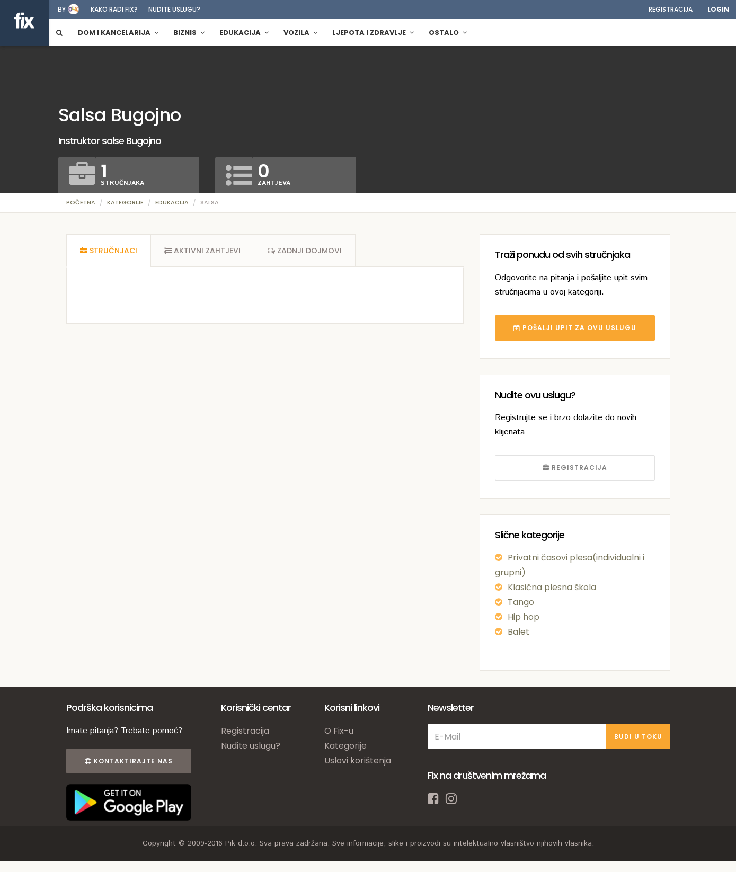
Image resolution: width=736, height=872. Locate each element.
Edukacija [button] (244, 33)
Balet (518, 632)
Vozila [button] (300, 33)
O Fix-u (338, 731)
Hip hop (523, 617)
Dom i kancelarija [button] (118, 33)
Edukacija (172, 202)
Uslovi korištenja (357, 760)
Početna (80, 202)
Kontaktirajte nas (129, 761)
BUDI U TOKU (638, 736)
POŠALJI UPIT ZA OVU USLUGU (574, 327)
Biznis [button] (189, 33)
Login (718, 9)
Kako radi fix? (114, 9)
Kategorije (125, 202)
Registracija (671, 9)
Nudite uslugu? (174, 9)
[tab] (108, 250)
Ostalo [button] (448, 33)
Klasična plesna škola (552, 587)
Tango (521, 602)
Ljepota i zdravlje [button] (373, 33)
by (62, 9)
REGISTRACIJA (575, 467)
